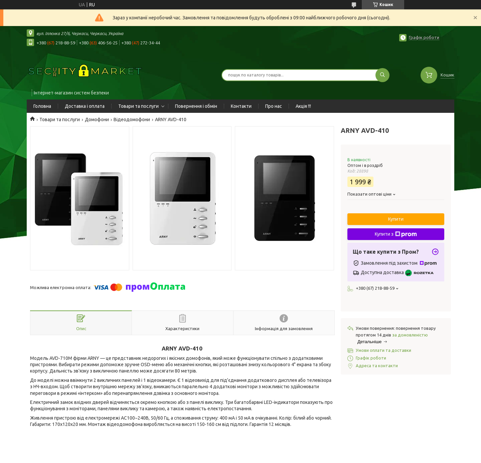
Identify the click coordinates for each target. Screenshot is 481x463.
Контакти (241, 106)
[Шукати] (382, 75)
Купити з (396, 234)
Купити (396, 219)
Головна (42, 106)
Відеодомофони (132, 119)
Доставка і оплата (85, 106)
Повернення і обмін (196, 106)
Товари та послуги (138, 106)
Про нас (273, 106)
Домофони (97, 119)
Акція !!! (303, 106)
